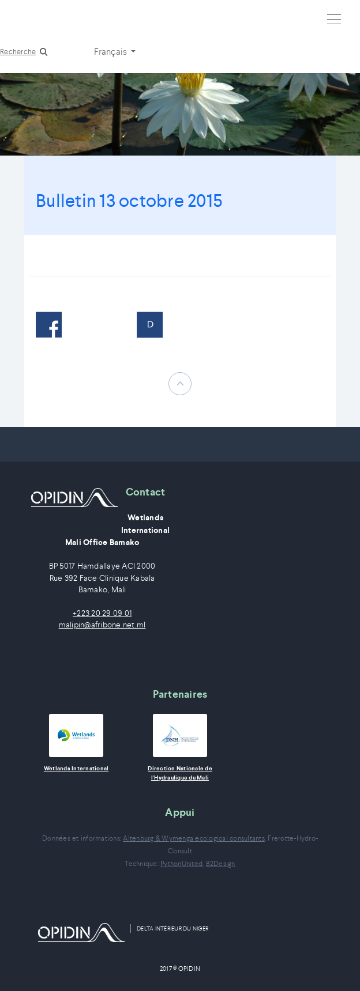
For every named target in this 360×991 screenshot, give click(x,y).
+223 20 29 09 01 (102, 613)
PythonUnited (181, 863)
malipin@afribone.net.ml (102, 625)
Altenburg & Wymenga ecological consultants (194, 838)
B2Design (220, 863)
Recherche (18, 51)
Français (111, 51)
